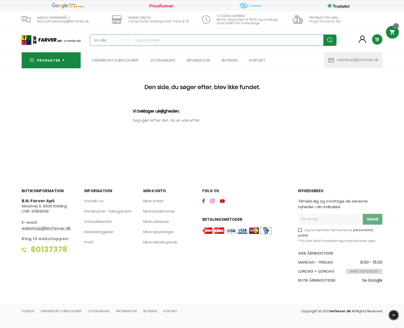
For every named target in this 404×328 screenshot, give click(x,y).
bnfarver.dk (340, 311)
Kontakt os (94, 201)
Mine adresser (156, 221)
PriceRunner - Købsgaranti (107, 211)
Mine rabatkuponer (160, 242)
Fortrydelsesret (98, 221)
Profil (88, 242)
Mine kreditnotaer (159, 211)
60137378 (49, 249)
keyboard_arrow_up (394, 315)
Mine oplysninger (158, 231)
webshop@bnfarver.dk (357, 59)
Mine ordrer (153, 201)
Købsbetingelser (99, 231)
